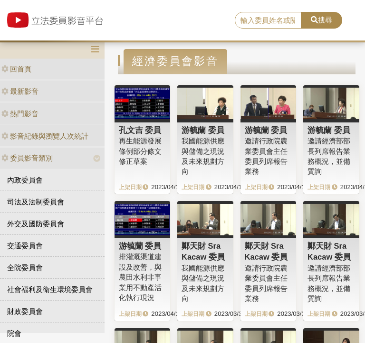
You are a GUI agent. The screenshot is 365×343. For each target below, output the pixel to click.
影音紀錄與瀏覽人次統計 (44, 136)
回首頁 (16, 69)
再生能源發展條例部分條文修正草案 (140, 151)
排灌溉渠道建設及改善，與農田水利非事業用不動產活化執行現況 (140, 277)
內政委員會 (25, 180)
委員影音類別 (27, 158)
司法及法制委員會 (35, 202)
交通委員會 (25, 246)
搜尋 (321, 20)
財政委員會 (25, 311)
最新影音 (19, 91)
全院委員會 (25, 267)
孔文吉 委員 (140, 130)
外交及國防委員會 (35, 224)
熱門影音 (19, 114)
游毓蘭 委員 (203, 130)
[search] (268, 20)
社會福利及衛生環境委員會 (50, 289)
